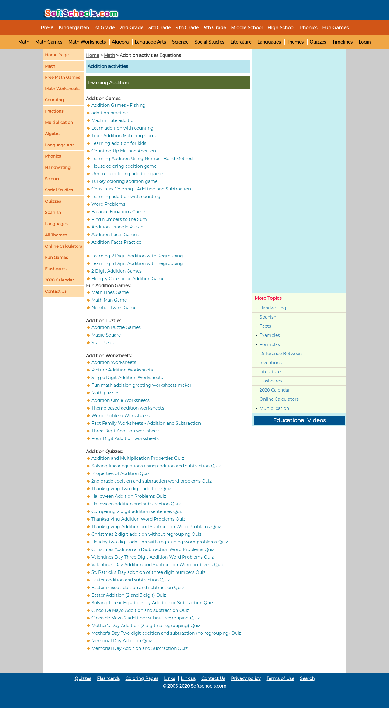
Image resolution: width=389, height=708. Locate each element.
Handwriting (58, 167)
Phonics (53, 156)
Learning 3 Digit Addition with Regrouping (137, 263)
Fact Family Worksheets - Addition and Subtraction (146, 423)
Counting (54, 99)
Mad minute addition (113, 120)
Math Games (48, 42)
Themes (295, 42)
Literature (240, 42)
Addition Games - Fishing (118, 105)
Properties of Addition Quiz (120, 473)
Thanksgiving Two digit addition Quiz (131, 488)
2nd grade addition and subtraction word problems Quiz (151, 481)
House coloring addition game (124, 166)
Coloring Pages (142, 678)
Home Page (57, 54)
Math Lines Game (110, 292)
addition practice (109, 113)
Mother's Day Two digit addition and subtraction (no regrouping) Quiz (166, 633)
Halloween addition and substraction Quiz (136, 504)
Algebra (120, 42)
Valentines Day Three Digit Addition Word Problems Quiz (152, 557)
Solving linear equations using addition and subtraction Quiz (156, 466)
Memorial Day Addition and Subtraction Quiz (139, 648)
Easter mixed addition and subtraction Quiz (137, 587)
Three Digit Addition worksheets (125, 431)
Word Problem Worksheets (120, 415)
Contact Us (213, 678)
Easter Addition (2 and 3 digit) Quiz (128, 595)
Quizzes (318, 42)
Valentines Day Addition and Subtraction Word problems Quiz (157, 564)
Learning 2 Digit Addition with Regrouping (137, 256)
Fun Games (335, 27)
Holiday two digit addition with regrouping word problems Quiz (159, 542)
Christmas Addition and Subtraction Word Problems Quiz (152, 549)
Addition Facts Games (115, 234)
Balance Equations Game (118, 211)
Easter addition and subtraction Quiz (130, 580)
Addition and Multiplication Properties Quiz (137, 458)
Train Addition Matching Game (124, 135)
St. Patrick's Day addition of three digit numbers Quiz (148, 572)
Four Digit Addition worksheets (125, 438)
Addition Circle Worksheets (120, 400)
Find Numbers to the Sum (119, 219)
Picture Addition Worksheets (122, 370)
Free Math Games (62, 77)
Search (307, 678)
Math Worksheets (87, 42)
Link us (188, 678)
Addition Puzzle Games (116, 327)
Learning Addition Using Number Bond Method (142, 158)
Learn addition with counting (122, 128)
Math (23, 42)
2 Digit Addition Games (116, 271)
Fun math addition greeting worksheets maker (141, 385)
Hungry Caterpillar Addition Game (127, 278)
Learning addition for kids (118, 143)
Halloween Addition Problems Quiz (128, 496)
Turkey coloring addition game (124, 181)
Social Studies (209, 42)
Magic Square (106, 335)
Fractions (54, 111)
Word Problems (108, 204)
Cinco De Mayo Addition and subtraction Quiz (140, 610)
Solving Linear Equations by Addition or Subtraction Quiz (152, 602)
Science (180, 42)
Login (365, 42)
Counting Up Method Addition (123, 151)
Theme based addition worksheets (127, 408)
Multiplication (59, 122)
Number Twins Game (113, 307)
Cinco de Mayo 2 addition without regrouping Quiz (145, 618)
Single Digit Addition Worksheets (127, 377)
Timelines (342, 42)
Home (92, 55)
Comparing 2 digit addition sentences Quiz (137, 511)
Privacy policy (246, 678)
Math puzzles (105, 393)
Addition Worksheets (113, 362)
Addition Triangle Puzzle (117, 227)
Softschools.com (208, 686)
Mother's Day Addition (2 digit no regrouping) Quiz (145, 625)
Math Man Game (109, 300)
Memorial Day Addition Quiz (121, 640)
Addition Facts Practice (116, 242)
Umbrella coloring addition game (127, 173)
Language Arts (150, 42)
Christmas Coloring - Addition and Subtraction (141, 189)
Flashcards (271, 381)
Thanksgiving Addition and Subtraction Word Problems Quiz (156, 526)
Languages (269, 42)
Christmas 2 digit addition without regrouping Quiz (146, 534)
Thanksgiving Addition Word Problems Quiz (138, 519)
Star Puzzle (103, 342)
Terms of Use (280, 678)
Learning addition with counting (125, 196)
